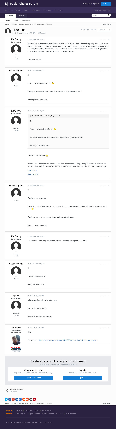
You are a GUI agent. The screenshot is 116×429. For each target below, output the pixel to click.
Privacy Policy (46, 410)
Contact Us (28, 410)
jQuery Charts (35, 414)
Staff (16, 20)
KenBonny (18, 33)
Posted (36, 39)
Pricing (18, 10)
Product (9, 10)
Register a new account (33, 378)
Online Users (26, 20)
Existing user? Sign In (91, 4)
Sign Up (105, 4)
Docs (26, 10)
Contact (58, 10)
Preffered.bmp (32, 174)
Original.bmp (31, 170)
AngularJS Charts (48, 414)
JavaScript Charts (22, 414)
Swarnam (16, 327)
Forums (7, 20)
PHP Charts (59, 414)
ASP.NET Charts (70, 414)
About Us (19, 410)
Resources (36, 10)
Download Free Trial (102, 10)
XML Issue (42, 33)
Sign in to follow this (89, 29)
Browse (10, 16)
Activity (21, 16)
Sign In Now (82, 378)
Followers (102, 29)
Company (48, 10)
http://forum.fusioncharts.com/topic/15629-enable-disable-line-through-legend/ (68, 340)
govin (16, 295)
